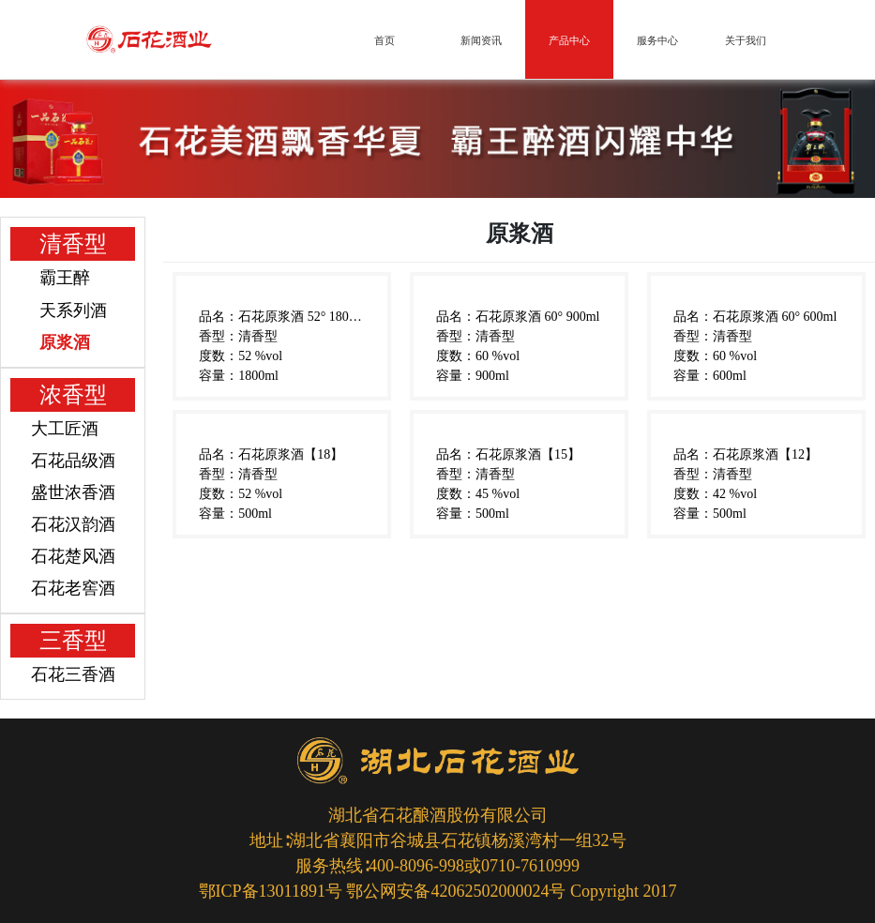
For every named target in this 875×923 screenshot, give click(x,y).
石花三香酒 (73, 674)
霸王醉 (64, 277)
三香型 (73, 640)
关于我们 (745, 40)
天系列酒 (73, 310)
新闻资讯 (481, 40)
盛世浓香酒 (73, 492)
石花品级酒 (73, 460)
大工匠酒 (64, 428)
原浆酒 (64, 342)
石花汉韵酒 (73, 524)
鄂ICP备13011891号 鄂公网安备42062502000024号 (382, 891)
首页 (384, 40)
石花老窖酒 (73, 588)
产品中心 (569, 40)
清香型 (73, 244)
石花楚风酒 (73, 556)
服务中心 (657, 40)
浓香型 (73, 395)
